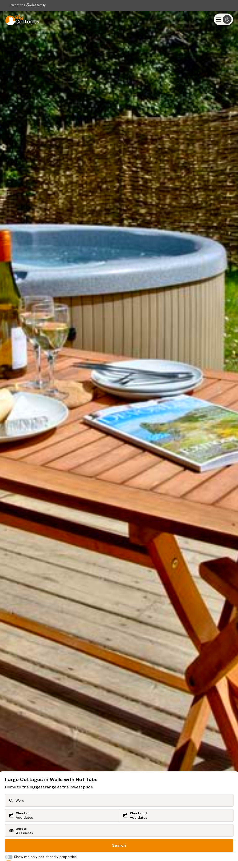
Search (119, 845)
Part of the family (28, 5)
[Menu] (223, 19)
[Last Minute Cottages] (20, 19)
